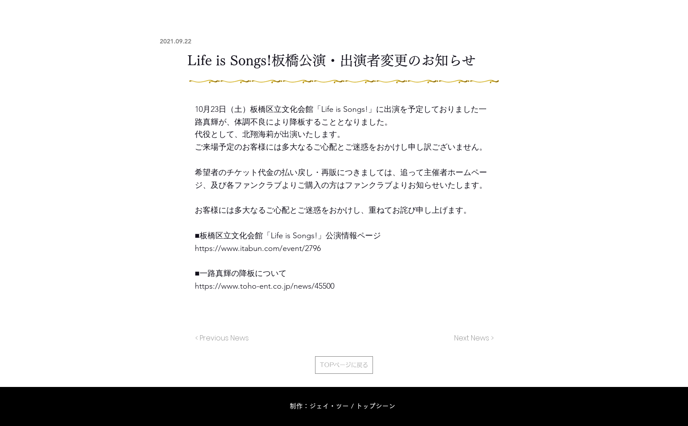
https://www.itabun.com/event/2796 (258, 248)
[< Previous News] (224, 338)
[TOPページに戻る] (344, 365)
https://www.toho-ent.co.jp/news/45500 (264, 286)
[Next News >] (472, 338)
